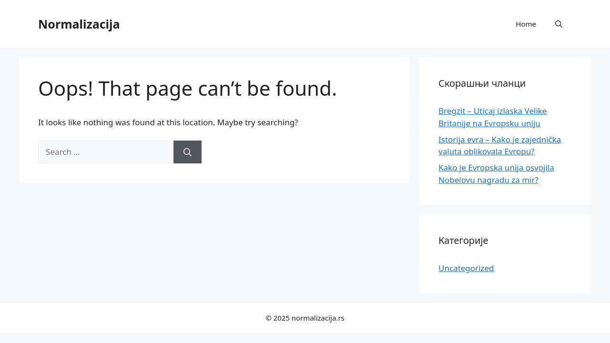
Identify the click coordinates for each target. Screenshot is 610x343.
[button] (559, 24)
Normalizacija (79, 24)
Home (526, 24)
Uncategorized (466, 267)
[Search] (187, 152)
